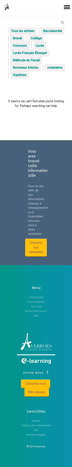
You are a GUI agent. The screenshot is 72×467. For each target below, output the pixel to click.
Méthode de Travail (26, 60)
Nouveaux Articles (25, 67)
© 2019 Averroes (36, 446)
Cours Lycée (36, 297)
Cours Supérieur (36, 301)
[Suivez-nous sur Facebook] (46, 372)
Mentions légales (36, 434)
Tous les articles (22, 31)
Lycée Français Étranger (30, 53)
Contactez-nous (35, 383)
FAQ (36, 315)
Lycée (40, 45)
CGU (36, 430)
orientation (55, 67)
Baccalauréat (52, 31)
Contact (36, 420)
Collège (36, 38)
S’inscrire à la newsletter (36, 247)
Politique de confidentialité (36, 425)
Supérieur (19, 75)
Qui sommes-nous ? (36, 311)
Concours (20, 45)
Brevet (17, 38)
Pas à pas (36, 306)
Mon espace (36, 392)
